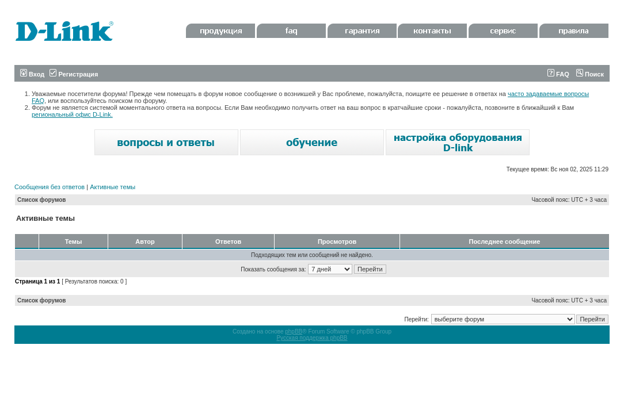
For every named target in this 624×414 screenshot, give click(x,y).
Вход (32, 74)
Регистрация (74, 74)
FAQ (558, 74)
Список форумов (41, 200)
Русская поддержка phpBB (311, 338)
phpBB (293, 331)
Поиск (590, 74)
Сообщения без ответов (49, 186)
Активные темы (112, 186)
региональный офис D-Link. (72, 114)
